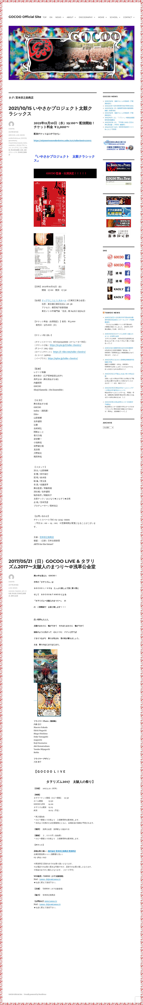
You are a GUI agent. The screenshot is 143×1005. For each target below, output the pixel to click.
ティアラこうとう (18, 147)
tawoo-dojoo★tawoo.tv (50, 879)
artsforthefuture (14, 138)
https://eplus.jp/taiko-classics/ (63, 358)
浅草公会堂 (14, 596)
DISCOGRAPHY (86, 17)
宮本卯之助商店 (47, 537)
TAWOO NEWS (112, 313)
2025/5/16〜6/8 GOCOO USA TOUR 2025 (119, 106)
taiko (25, 143)
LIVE (17, 135)
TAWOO (18, 591)
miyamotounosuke (16, 143)
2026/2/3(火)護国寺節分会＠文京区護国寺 (119, 348)
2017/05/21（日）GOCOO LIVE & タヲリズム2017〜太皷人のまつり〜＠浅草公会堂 (52, 563)
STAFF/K (11, 129)
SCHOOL (114, 17)
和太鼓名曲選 (15, 150)
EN (51, 17)
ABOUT (70, 17)
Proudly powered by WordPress (35, 994)
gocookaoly (13, 140)
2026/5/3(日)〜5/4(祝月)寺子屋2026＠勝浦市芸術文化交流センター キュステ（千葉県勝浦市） (119, 319)
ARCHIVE (12, 135)
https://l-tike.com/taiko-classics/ (69, 352)
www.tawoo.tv (50, 901)
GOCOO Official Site (25, 17)
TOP (44, 17)
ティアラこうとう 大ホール (54, 300)
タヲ (23, 591)
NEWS (58, 17)
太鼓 (21, 150)
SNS (105, 251)
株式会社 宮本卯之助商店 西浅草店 (62, 851)
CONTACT (127, 17)
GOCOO (24, 138)
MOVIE (101, 17)
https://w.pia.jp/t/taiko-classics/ (65, 345)
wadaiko (12, 145)
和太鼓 (14, 593)
